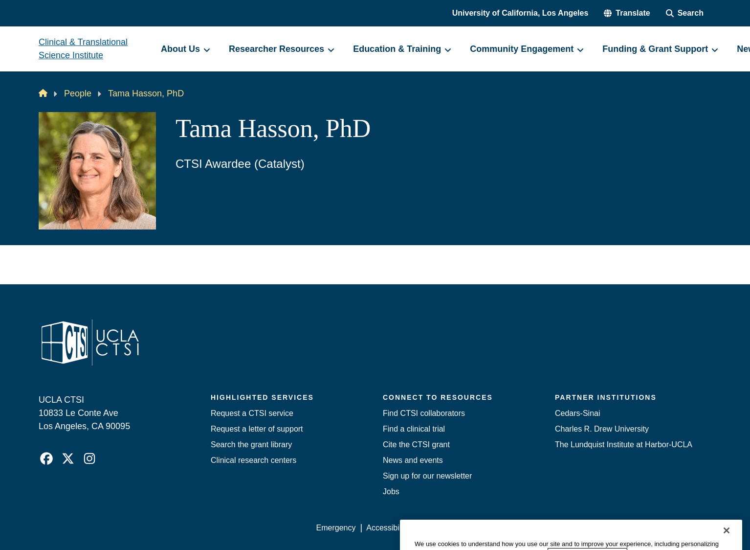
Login (618, 528)
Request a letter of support (257, 429)
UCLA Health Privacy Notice (550, 528)
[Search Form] (684, 13)
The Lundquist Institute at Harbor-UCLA (623, 444)
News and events (413, 460)
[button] (627, 13)
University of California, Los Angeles (520, 13)
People (77, 93)
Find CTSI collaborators (424, 413)
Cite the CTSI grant (416, 444)
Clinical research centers (253, 460)
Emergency (336, 528)
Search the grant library (251, 444)
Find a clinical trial (414, 429)
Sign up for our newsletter (427, 476)
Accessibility (387, 528)
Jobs (391, 491)
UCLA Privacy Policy (455, 528)
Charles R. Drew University (602, 429)
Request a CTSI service (252, 413)
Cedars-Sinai (577, 413)
